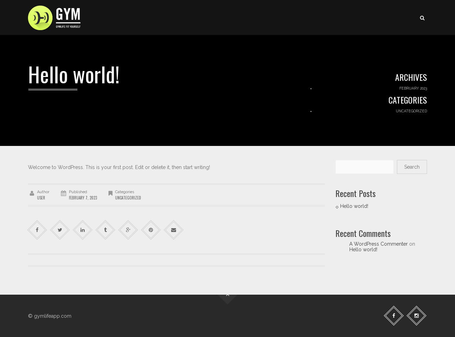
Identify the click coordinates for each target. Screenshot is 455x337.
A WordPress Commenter (378, 244)
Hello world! (354, 206)
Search (412, 167)
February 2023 (413, 88)
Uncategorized (411, 111)
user (41, 198)
